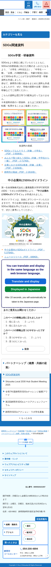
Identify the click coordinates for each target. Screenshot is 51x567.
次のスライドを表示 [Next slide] (49, 12)
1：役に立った (13, 322)
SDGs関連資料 (12, 374)
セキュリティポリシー (14, 470)
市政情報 (21, 431)
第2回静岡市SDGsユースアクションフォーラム (26, 403)
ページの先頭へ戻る (25, 442)
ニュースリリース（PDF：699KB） (21, 257)
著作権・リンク (11, 459)
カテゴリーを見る (12, 34)
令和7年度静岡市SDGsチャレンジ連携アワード (26, 393)
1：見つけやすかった (16, 337)
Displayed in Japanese (25, 289)
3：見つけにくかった (16, 341)
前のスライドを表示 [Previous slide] (2, 12)
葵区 (28, 526)
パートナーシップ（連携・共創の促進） (26, 365)
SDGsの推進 (42, 431)
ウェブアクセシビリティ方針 (16, 464)
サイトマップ (10, 475)
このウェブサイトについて (15, 453)
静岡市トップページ (8, 431)
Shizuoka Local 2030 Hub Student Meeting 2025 (26, 383)
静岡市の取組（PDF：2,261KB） (20, 172)
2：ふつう (30, 322)
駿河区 (29, 532)
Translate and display (25, 281)
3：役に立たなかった (16, 325)
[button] (29, 5)
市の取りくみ (31, 431)
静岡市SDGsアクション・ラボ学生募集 (24, 412)
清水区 (29, 539)
